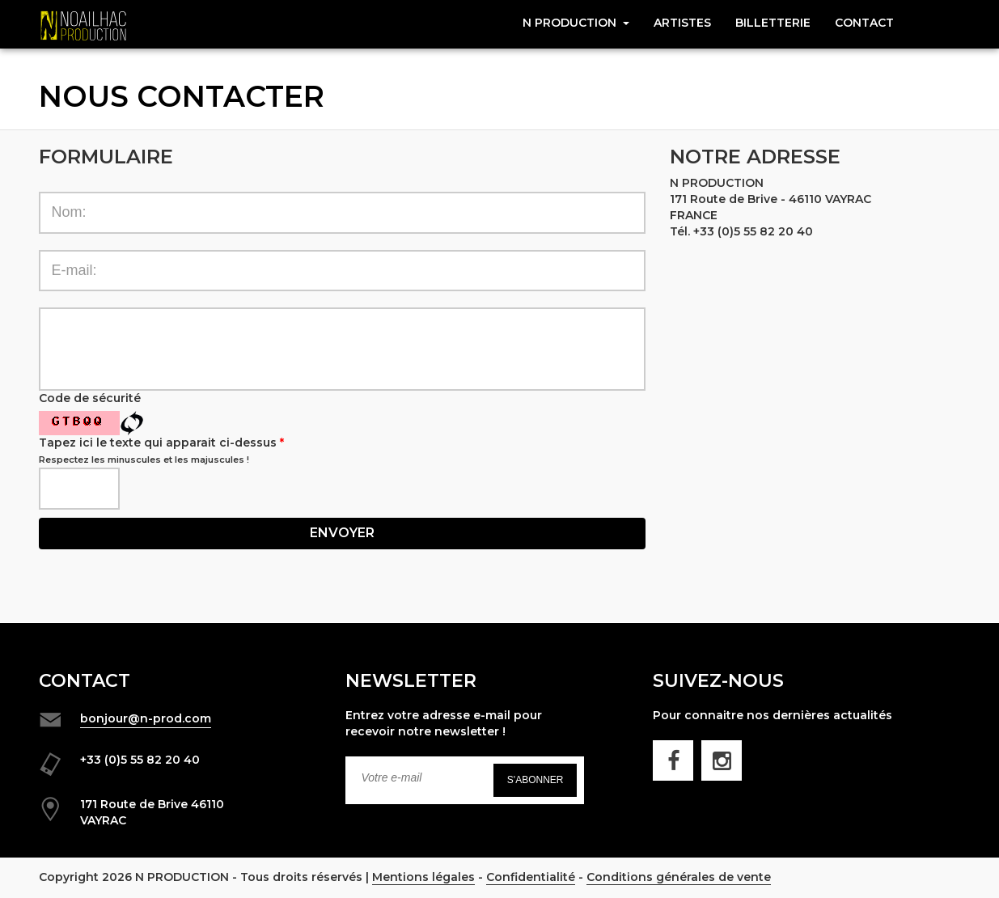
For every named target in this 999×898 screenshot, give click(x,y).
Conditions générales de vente (678, 877)
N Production (576, 22)
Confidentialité (530, 877)
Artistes (682, 22)
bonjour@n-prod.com (145, 718)
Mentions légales (423, 877)
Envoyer (342, 532)
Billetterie (773, 22)
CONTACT (864, 22)
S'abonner (535, 780)
